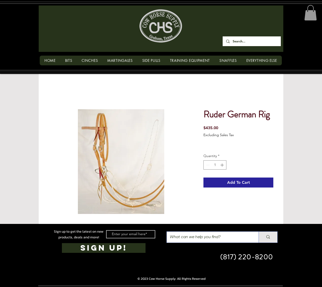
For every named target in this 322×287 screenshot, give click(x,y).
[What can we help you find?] (209, 237)
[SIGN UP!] (104, 248)
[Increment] (222, 165)
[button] (310, 12)
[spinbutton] (214, 165)
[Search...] (251, 41)
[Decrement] (207, 165)
